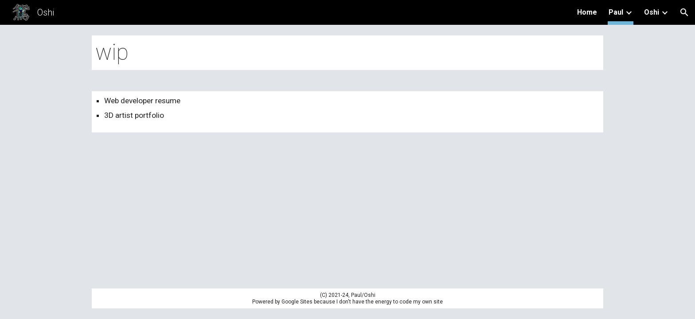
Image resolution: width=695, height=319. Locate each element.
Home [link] (587, 12)
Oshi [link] (651, 12)
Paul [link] (616, 12)
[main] (347, 52)
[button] (684, 12)
